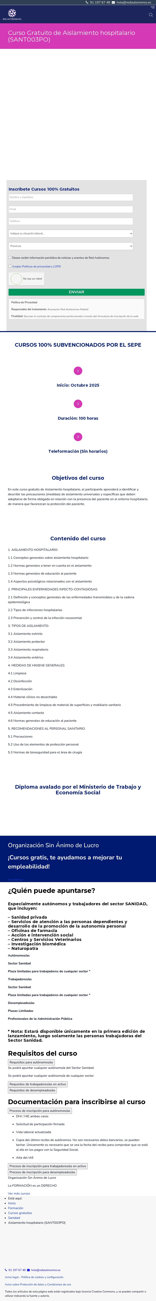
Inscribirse (15, 879)
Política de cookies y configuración (42, 1277)
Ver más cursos (19, 1193)
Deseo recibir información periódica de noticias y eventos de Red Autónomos (59, 258)
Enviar (76, 292)
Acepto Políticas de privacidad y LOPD (36, 266)
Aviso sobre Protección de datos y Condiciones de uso (38, 1284)
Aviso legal (12, 1277)
